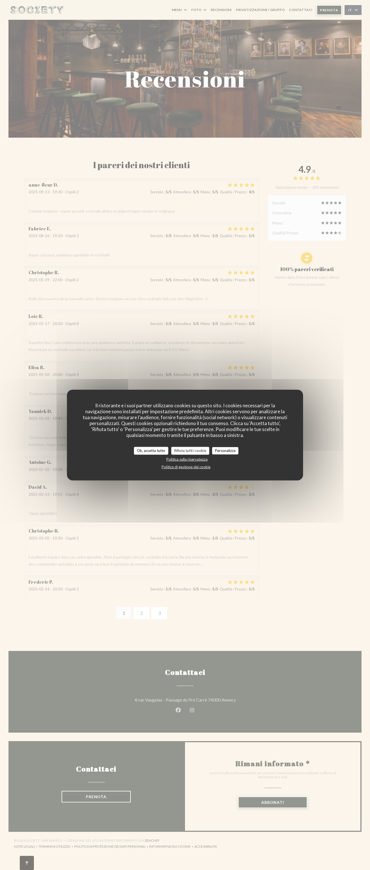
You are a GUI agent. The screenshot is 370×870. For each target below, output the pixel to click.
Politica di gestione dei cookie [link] (186, 466)
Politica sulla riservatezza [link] (187, 459)
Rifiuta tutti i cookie (190, 450)
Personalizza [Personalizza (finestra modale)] (225, 450)
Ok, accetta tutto (151, 450)
